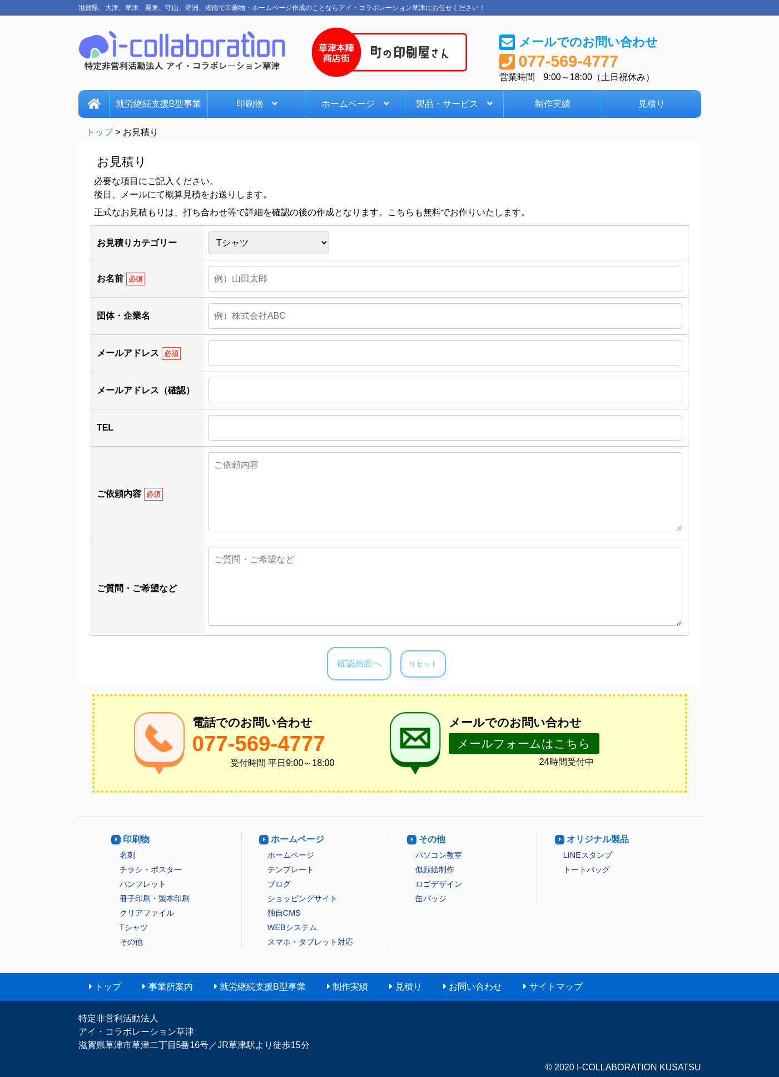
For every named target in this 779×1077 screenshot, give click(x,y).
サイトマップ (556, 986)
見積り (651, 103)
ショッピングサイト (302, 898)
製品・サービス (454, 103)
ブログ (279, 884)
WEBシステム (292, 927)
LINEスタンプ (587, 855)
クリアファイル (147, 912)
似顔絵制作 (434, 869)
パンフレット (143, 884)
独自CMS (284, 912)
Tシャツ (134, 927)
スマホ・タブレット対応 (310, 941)
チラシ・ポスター (151, 869)
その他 (131, 941)
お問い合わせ (475, 986)
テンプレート (290, 869)
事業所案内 (170, 986)
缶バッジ (430, 898)
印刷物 (256, 103)
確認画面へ (359, 663)
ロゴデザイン (438, 884)
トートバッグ (586, 869)
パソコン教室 (438, 855)
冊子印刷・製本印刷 (155, 898)
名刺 (127, 855)
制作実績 (552, 103)
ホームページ (355, 103)
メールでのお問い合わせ (588, 42)
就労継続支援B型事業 (159, 103)
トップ (99, 132)
